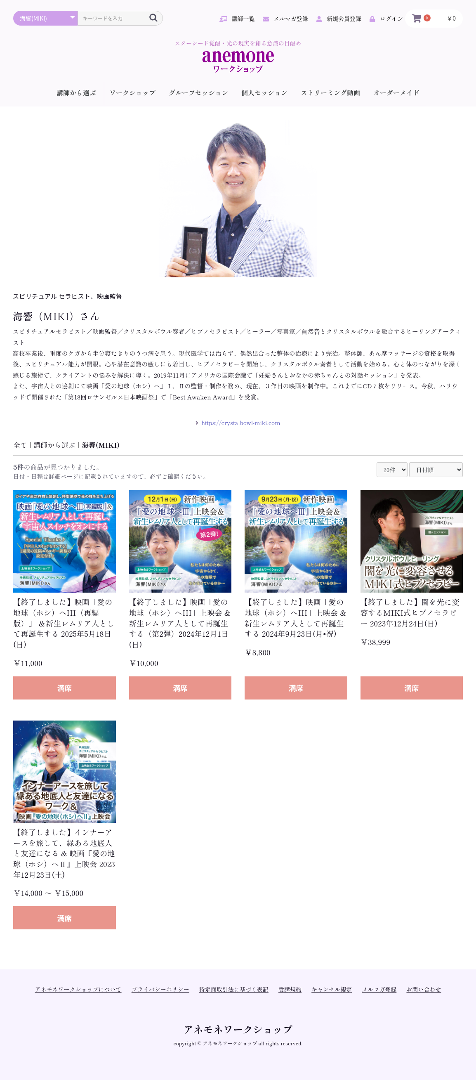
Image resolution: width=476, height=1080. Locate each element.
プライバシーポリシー (160, 989)
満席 (64, 687)
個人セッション (264, 92)
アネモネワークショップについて (78, 989)
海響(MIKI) (101, 445)
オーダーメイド (396, 92)
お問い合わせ (423, 989)
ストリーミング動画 (330, 92)
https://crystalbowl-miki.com (238, 422)
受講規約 (290, 989)
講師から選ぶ (76, 92)
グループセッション (198, 92)
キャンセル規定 (331, 989)
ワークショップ (132, 92)
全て (20, 445)
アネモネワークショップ (238, 1029)
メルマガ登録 (379, 989)
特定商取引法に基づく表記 (234, 989)
